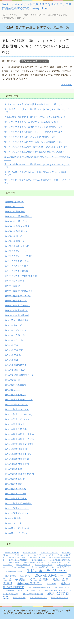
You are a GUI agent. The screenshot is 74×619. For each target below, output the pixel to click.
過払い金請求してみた (15, 493)
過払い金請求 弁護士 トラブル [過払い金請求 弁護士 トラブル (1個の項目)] (55, 590)
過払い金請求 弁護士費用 (17, 464)
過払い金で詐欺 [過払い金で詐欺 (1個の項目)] (10, 576)
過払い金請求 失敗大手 (16, 429)
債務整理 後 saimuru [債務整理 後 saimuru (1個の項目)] (12, 552)
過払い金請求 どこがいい (17, 419)
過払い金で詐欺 (12, 380)
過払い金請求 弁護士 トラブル (19, 439)
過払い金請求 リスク (14, 424)
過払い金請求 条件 (13, 469)
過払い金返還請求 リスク (17, 508)
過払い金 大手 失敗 (14, 340)
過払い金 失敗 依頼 (14, 350)
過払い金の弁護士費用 (15, 385)
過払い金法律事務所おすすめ (19, 399)
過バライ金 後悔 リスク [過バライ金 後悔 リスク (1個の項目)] (55, 562)
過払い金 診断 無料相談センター (20, 375)
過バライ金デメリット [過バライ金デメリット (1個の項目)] (22, 555)
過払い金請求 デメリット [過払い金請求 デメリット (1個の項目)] (13, 590)
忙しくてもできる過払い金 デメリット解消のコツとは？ (31, 122)
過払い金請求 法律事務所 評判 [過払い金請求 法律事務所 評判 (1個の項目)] (33, 594)
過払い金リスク (12, 390)
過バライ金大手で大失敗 (16, 271)
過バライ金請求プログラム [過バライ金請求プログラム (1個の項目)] (43, 564)
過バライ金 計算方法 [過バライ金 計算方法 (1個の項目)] (23, 564)
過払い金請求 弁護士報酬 (17, 459)
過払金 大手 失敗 (13, 518)
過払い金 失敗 (11, 345)
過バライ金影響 (12, 286)
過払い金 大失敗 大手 (15, 335)
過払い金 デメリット (15, 330)
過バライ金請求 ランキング (18, 296)
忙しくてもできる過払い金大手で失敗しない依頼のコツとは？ (34, 152)
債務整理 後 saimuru (14, 201)
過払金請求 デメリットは (17, 528)
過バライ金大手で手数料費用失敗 (21, 276)
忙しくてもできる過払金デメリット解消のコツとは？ (30, 137)
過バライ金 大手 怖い (16, 221)
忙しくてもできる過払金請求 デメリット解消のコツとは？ (33, 132)
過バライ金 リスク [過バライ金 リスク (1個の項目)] (29, 552)
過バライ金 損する (13, 236)
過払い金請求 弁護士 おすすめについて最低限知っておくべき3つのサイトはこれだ (36, 46)
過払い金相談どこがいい (16, 404)
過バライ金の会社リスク (16, 266)
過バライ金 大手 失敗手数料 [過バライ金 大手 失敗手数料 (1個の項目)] (18, 560)
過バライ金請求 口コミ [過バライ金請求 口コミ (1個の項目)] (19, 567)
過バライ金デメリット (15, 251)
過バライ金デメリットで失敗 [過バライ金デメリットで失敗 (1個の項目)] (43, 555)
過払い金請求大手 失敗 (16, 498)
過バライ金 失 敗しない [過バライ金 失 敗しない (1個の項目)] (49, 552)
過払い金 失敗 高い (14, 355)
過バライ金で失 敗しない (17, 261)
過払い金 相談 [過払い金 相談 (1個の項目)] (51, 583)
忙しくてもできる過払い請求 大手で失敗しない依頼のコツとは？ (35, 147)
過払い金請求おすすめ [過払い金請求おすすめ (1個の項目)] (62, 587)
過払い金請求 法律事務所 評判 (19, 474)
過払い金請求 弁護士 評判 (17, 449)
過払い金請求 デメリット (17, 409)
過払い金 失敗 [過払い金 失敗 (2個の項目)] (39, 579)
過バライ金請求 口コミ (16, 300)
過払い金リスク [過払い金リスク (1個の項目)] (25, 576)
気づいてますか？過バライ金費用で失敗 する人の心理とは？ (33, 104)
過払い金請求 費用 (13, 484)
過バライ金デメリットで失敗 (19, 256)
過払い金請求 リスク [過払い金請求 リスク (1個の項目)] (33, 590)
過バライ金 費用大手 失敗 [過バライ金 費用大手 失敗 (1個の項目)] (60, 567)
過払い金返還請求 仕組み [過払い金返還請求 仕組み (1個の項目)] (59, 598)
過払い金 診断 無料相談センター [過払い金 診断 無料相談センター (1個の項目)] (39, 587)
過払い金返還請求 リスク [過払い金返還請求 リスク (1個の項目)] (38, 598)
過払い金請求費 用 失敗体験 (18, 503)
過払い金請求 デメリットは (19, 414)
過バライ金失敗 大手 (14, 281)
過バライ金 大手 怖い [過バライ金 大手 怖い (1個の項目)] (37, 557)
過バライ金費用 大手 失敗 (17, 315)
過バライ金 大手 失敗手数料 (18, 216)
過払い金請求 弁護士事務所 (18, 454)
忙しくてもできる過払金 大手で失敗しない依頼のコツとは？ (33, 142)
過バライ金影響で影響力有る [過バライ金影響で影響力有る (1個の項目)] (33, 562)
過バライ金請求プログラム (17, 305)
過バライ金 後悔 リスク (16, 231)
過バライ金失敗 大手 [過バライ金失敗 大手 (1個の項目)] (38, 560)
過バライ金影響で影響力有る (19, 291)
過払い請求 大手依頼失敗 (17, 320)
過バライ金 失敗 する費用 (17, 226)
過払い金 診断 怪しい (15, 370)
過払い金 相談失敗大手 (16, 365)
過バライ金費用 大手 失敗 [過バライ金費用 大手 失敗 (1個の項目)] (13, 571)
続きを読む (66, 84)
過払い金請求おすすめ (15, 489)
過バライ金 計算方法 (14, 241)
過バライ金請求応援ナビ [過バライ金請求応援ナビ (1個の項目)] (39, 567)
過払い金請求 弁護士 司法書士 (19, 444)
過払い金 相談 (11, 360)
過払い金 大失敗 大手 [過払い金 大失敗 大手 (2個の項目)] (49, 575)
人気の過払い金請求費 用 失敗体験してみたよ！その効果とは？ (35, 117)
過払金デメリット (13, 523)
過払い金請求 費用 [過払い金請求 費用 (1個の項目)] (19, 598)
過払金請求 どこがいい (16, 533)
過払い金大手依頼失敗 (15, 394)
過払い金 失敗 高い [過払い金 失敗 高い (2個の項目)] (29, 583)
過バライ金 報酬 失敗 (15, 211)
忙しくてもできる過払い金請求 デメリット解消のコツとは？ (33, 127)
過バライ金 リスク (14, 206)
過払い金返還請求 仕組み (17, 513)
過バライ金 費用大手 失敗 (17, 246)
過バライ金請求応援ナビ (16, 310)
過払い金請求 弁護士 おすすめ (34, 61)
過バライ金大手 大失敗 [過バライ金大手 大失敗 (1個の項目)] (17, 557)
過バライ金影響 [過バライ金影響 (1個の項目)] (14, 562)
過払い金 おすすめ (13, 325)
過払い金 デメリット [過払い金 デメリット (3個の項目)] (47, 570)
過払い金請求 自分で (14, 479)
